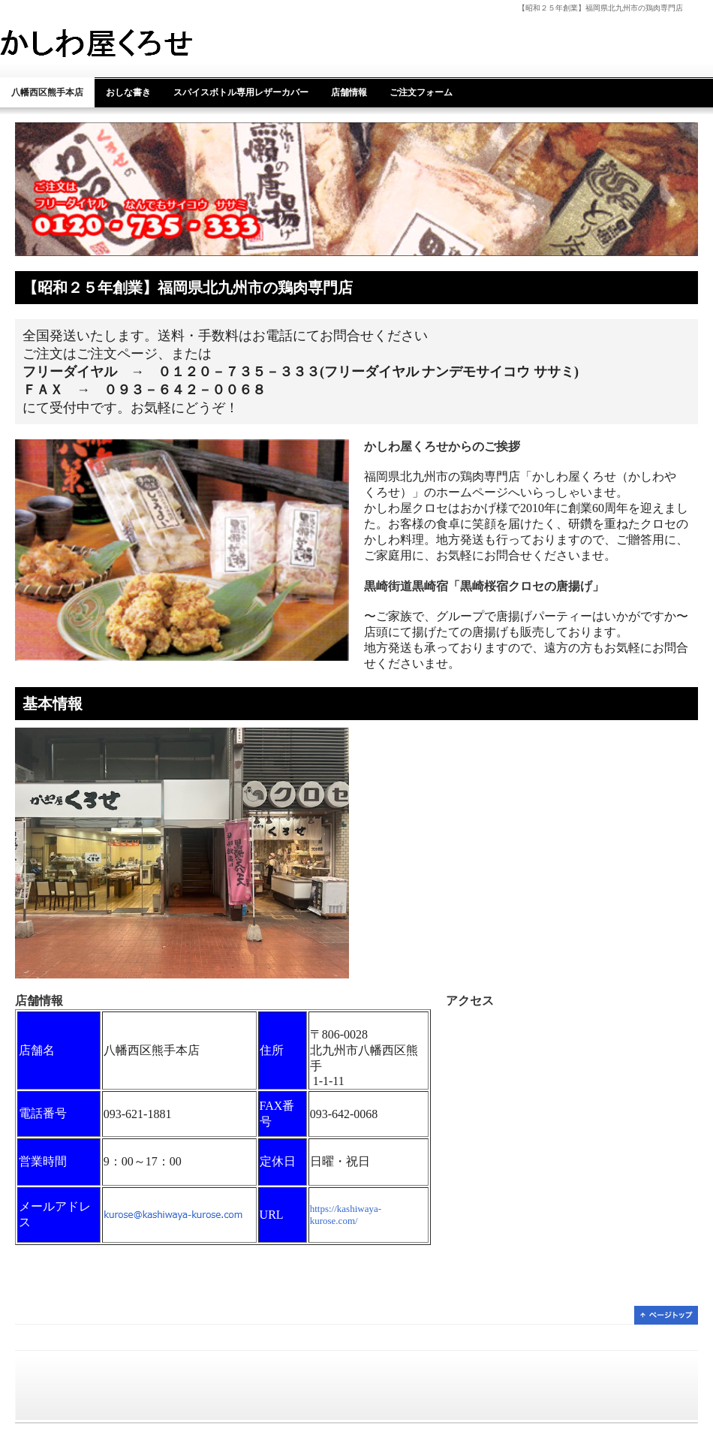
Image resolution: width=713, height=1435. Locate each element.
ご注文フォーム (421, 92)
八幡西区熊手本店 (47, 92)
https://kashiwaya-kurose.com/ (345, 1214)
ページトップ (666, 1315)
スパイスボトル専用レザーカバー (240, 92)
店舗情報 (349, 92)
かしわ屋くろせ (122, 42)
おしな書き (128, 92)
